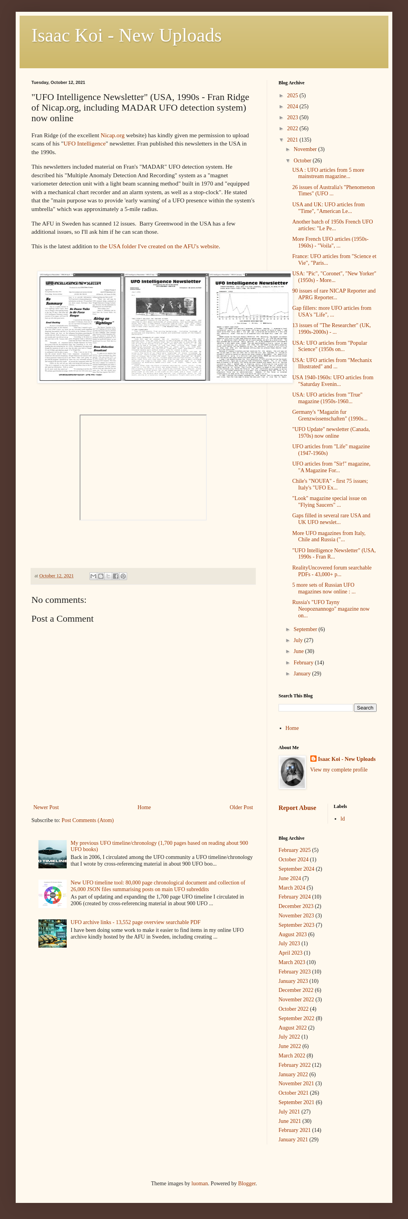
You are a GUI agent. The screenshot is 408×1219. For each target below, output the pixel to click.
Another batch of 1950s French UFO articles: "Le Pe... (332, 225)
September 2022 (296, 1018)
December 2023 (296, 906)
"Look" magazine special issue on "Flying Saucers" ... (329, 501)
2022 (293, 128)
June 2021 (290, 1121)
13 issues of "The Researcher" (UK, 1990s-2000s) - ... (331, 328)
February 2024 (295, 897)
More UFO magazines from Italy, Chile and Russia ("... (329, 536)
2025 (293, 95)
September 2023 (296, 925)
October (303, 161)
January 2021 (293, 1140)
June (299, 651)
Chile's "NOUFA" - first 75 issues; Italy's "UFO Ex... (330, 484)
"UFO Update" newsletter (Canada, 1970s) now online (331, 432)
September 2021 (296, 1102)
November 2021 (296, 1083)
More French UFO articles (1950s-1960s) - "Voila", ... (330, 242)
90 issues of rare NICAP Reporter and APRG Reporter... (334, 294)
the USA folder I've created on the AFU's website (159, 246)
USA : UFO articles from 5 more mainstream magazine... (328, 173)
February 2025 (295, 850)
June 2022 (290, 1046)
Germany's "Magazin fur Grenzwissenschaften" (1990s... (330, 415)
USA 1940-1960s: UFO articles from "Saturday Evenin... (332, 381)
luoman (199, 1183)
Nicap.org (113, 135)
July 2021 (289, 1112)
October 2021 (294, 1093)
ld (343, 819)
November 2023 (296, 916)
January (302, 674)
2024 (293, 106)
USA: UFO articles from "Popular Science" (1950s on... (329, 346)
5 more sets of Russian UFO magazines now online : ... (324, 588)
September (305, 629)
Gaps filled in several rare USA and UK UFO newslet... (331, 519)
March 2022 (292, 1056)
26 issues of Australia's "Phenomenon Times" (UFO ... (333, 190)
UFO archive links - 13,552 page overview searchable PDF (135, 922)
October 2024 (294, 859)
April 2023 (290, 953)
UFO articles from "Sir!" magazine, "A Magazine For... (331, 467)
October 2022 (294, 1009)
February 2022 (295, 1065)
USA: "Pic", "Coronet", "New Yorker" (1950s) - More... (334, 277)
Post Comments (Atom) (88, 820)
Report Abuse (297, 807)
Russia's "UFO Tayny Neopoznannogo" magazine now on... (331, 609)
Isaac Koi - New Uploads (126, 35)
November (305, 149)
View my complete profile (339, 770)
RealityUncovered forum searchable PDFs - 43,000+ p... (332, 571)
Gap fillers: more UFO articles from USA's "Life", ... (332, 311)
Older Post (241, 807)
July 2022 (289, 1037)
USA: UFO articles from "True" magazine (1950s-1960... (327, 398)
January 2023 (293, 981)
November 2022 (296, 999)
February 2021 (295, 1130)
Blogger (246, 1183)
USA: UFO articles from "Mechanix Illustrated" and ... (332, 363)
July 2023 (289, 943)
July (298, 640)
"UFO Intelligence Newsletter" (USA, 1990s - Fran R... (334, 554)
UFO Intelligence (85, 143)
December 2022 (296, 990)
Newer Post (46, 807)
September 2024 (296, 869)
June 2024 (290, 878)
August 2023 (293, 934)
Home (144, 807)
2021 (293, 140)
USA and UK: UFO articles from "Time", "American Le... (328, 208)
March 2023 (292, 962)
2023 (293, 117)
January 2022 (293, 1074)
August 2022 (293, 1028)
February (304, 663)
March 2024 (292, 888)
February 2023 (295, 972)
